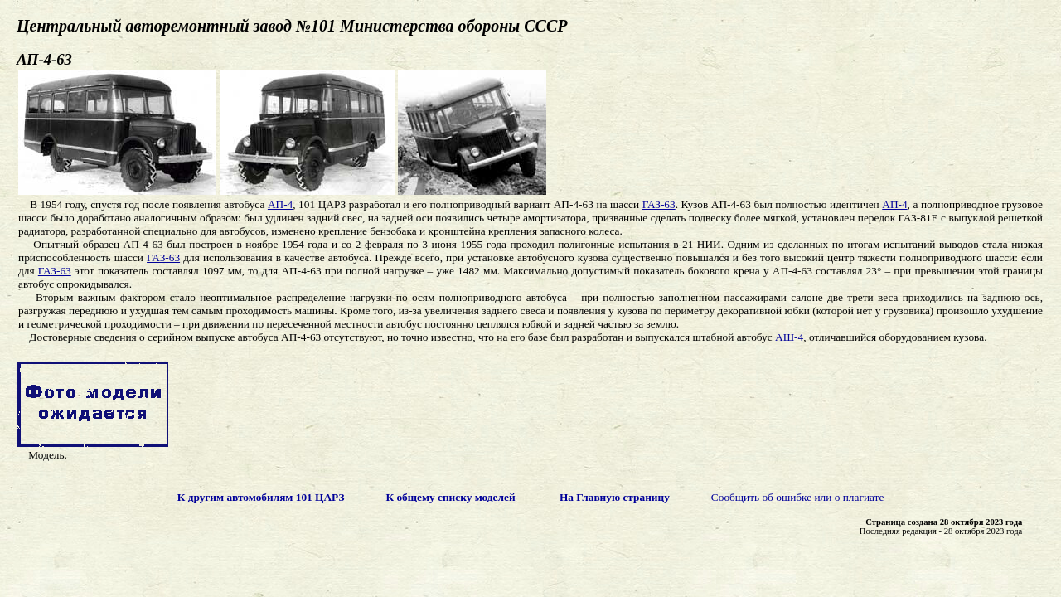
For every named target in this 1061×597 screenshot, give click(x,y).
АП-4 (280, 204)
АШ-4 (789, 337)
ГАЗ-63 (659, 204)
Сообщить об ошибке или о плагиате (797, 497)
